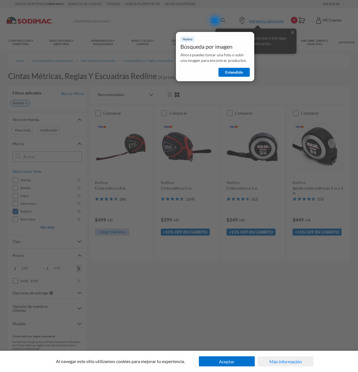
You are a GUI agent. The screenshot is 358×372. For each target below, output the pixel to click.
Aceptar (226, 361)
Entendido (234, 72)
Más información (285, 361)
